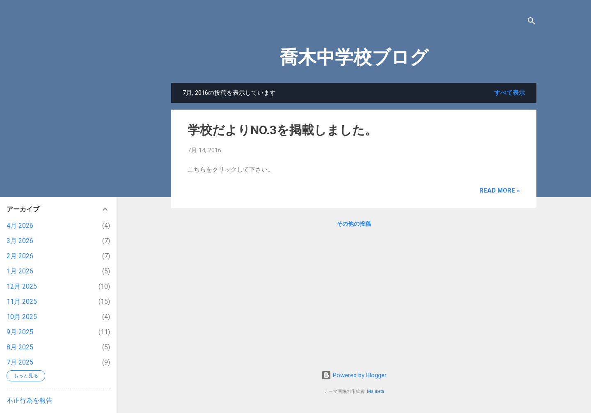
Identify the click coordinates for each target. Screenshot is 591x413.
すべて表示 (509, 92)
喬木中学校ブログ (353, 57)
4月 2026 (20, 225)
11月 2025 (22, 301)
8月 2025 (20, 347)
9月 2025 (20, 332)
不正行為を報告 (30, 400)
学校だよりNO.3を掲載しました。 (282, 130)
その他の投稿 (354, 223)
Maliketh (375, 391)
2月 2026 (20, 256)
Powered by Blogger (354, 375)
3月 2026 (20, 241)
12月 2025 (22, 286)
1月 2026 (20, 271)
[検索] (531, 22)
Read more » (499, 190)
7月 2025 (20, 362)
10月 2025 (22, 317)
